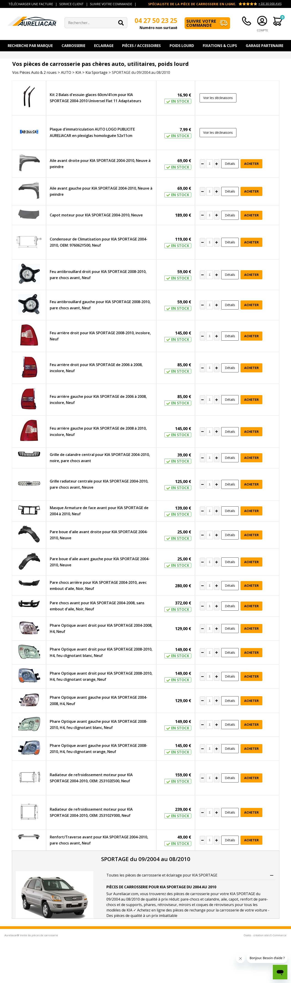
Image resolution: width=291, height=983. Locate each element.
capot (233, 899)
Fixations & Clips (220, 45)
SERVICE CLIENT (71, 4)
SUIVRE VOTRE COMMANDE (111, 4)
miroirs (185, 904)
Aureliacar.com (125, 893)
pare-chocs (190, 899)
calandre (212, 899)
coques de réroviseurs (215, 904)
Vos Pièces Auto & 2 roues (34, 72)
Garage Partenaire (264, 45)
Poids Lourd (182, 45)
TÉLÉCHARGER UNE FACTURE (30, 4)
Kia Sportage (96, 72)
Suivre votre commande (201, 23)
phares (150, 904)
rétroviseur (167, 904)
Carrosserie (73, 45)
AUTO (66, 72)
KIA (78, 72)
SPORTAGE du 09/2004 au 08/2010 (141, 72)
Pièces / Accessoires (141, 45)
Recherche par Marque (30, 45)
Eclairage (103, 45)
